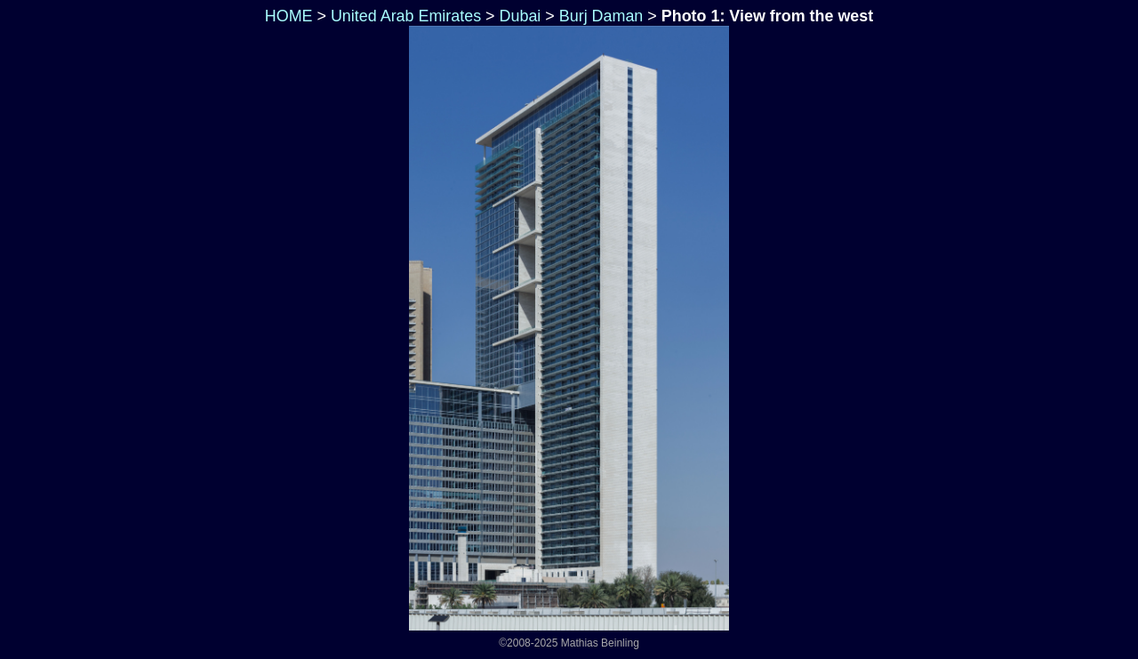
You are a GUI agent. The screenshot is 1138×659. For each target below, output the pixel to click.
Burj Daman (601, 16)
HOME (286, 16)
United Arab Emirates (406, 16)
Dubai (520, 16)
